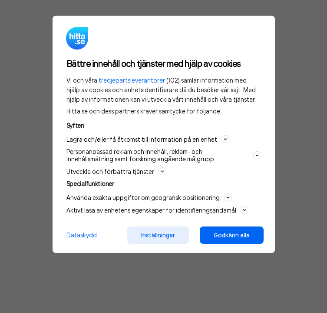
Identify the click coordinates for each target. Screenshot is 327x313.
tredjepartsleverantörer (132, 80)
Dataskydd (81, 235)
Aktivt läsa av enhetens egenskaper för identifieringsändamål (157, 210)
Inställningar (158, 235)
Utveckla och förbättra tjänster (116, 171)
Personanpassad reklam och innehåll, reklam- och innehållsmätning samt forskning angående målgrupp (163, 155)
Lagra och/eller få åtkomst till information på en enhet (147, 139)
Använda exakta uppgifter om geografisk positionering (149, 197)
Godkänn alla (232, 235)
